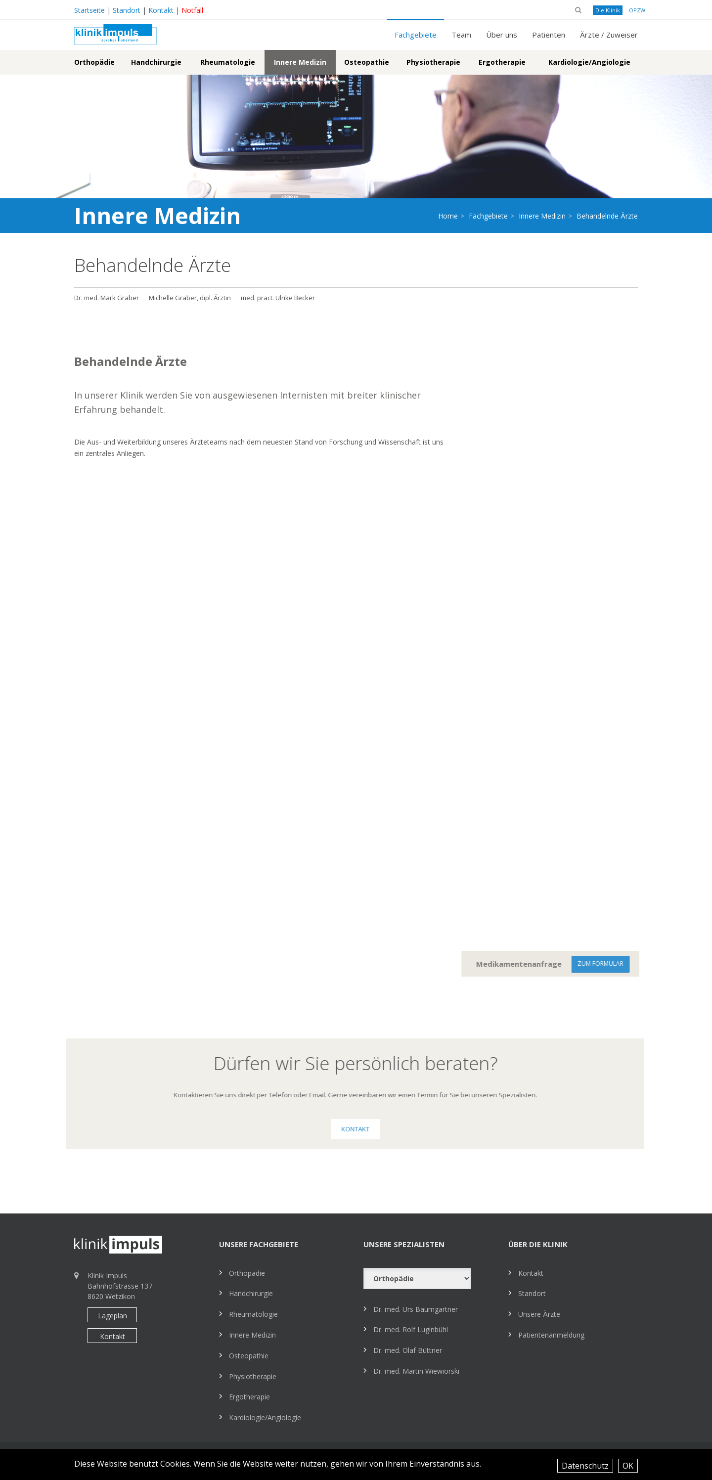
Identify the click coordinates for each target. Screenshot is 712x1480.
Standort (126, 10)
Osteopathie (366, 62)
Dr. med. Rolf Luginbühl (410, 1329)
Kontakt (161, 10)
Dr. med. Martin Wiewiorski (416, 1371)
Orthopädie (94, 62)
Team (461, 35)
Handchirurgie (156, 62)
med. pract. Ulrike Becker (278, 297)
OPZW (637, 10)
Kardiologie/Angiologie (589, 62)
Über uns (501, 35)
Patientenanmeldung (551, 1335)
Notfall (192, 10)
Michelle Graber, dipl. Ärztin (190, 297)
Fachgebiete (416, 35)
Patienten (548, 35)
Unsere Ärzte (539, 1314)
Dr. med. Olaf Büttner (407, 1350)
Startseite (89, 10)
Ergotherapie (502, 62)
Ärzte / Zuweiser (609, 35)
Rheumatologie (227, 62)
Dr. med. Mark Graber (106, 297)
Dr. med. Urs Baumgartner (415, 1309)
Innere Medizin (300, 62)
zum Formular (608, 963)
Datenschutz (585, 1465)
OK (628, 1465)
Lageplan (112, 1315)
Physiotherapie (433, 62)
